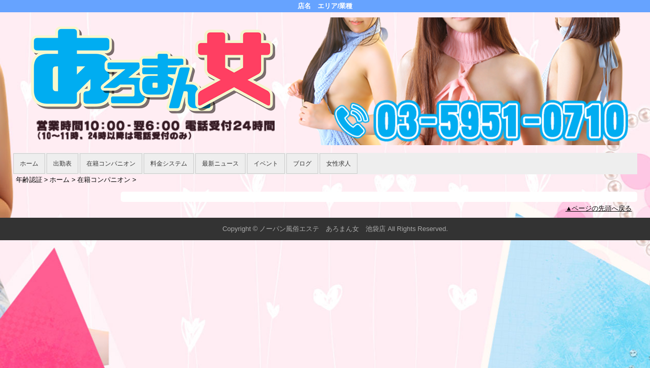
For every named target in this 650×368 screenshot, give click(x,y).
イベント (266, 163)
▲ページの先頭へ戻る (599, 208)
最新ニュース (220, 163)
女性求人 (338, 163)
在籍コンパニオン (111, 163)
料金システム (168, 163)
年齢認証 (29, 179)
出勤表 (62, 163)
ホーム (29, 163)
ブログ (302, 163)
